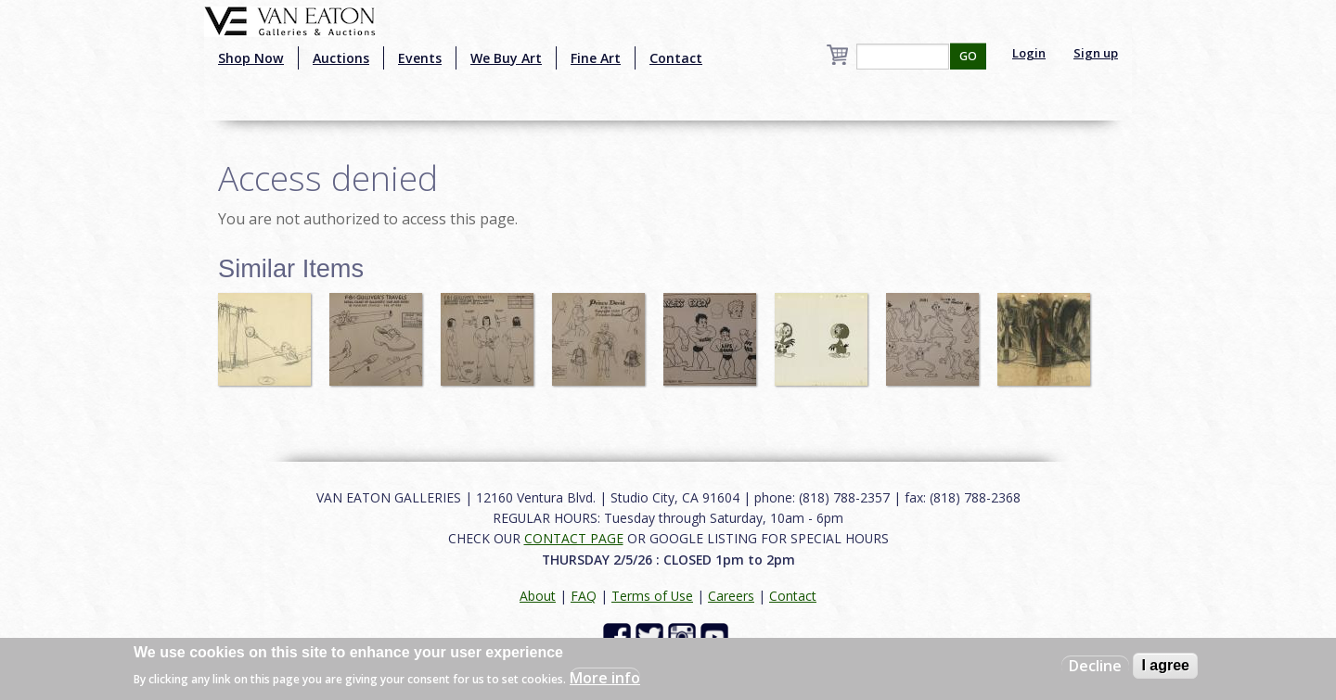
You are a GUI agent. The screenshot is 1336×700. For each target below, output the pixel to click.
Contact (675, 58)
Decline (1095, 665)
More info (605, 678)
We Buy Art (506, 58)
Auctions (341, 58)
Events (420, 58)
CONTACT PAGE (573, 538)
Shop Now (251, 58)
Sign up (1095, 53)
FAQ (584, 596)
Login (1029, 53)
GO (968, 56)
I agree (1165, 665)
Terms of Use (652, 596)
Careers (731, 596)
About (538, 596)
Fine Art (596, 58)
